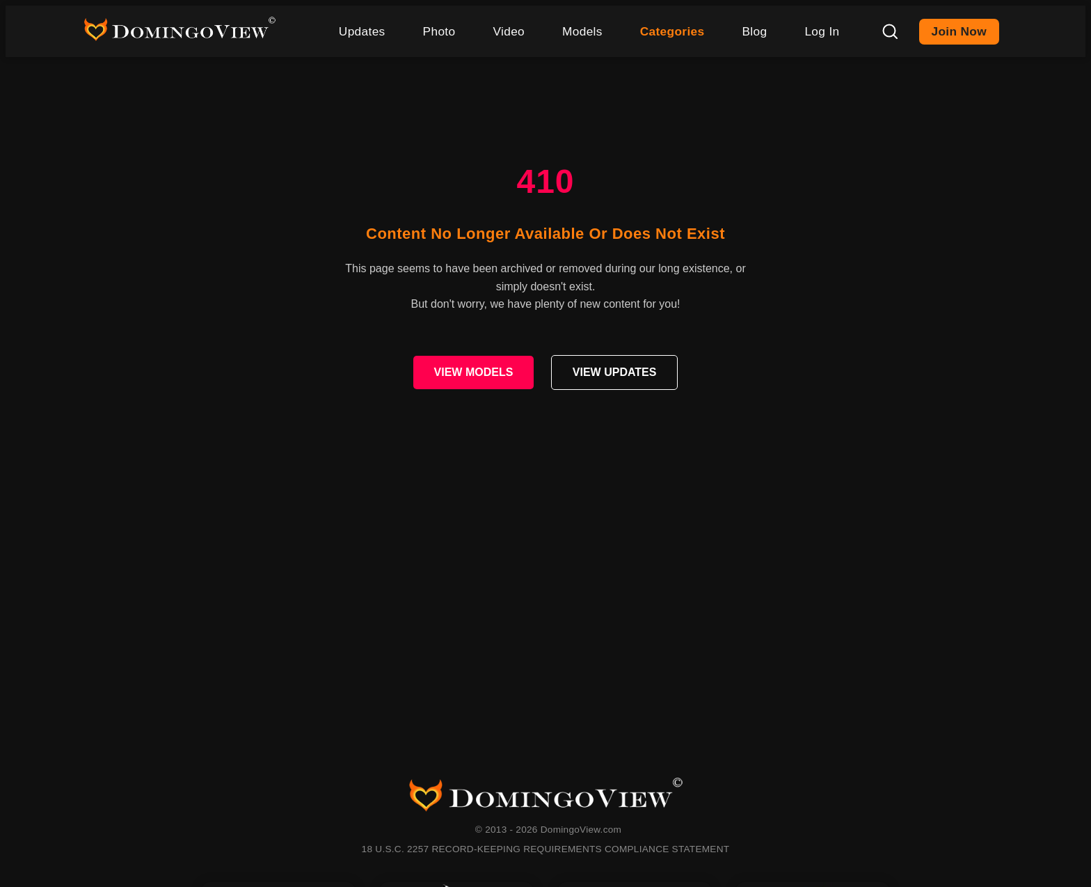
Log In (821, 31)
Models (582, 31)
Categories (672, 31)
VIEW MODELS (473, 372)
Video (509, 31)
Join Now (959, 31)
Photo (439, 31)
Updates (362, 31)
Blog (754, 31)
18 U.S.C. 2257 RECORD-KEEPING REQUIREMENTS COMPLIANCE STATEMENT (546, 849)
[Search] (889, 31)
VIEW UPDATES (615, 372)
